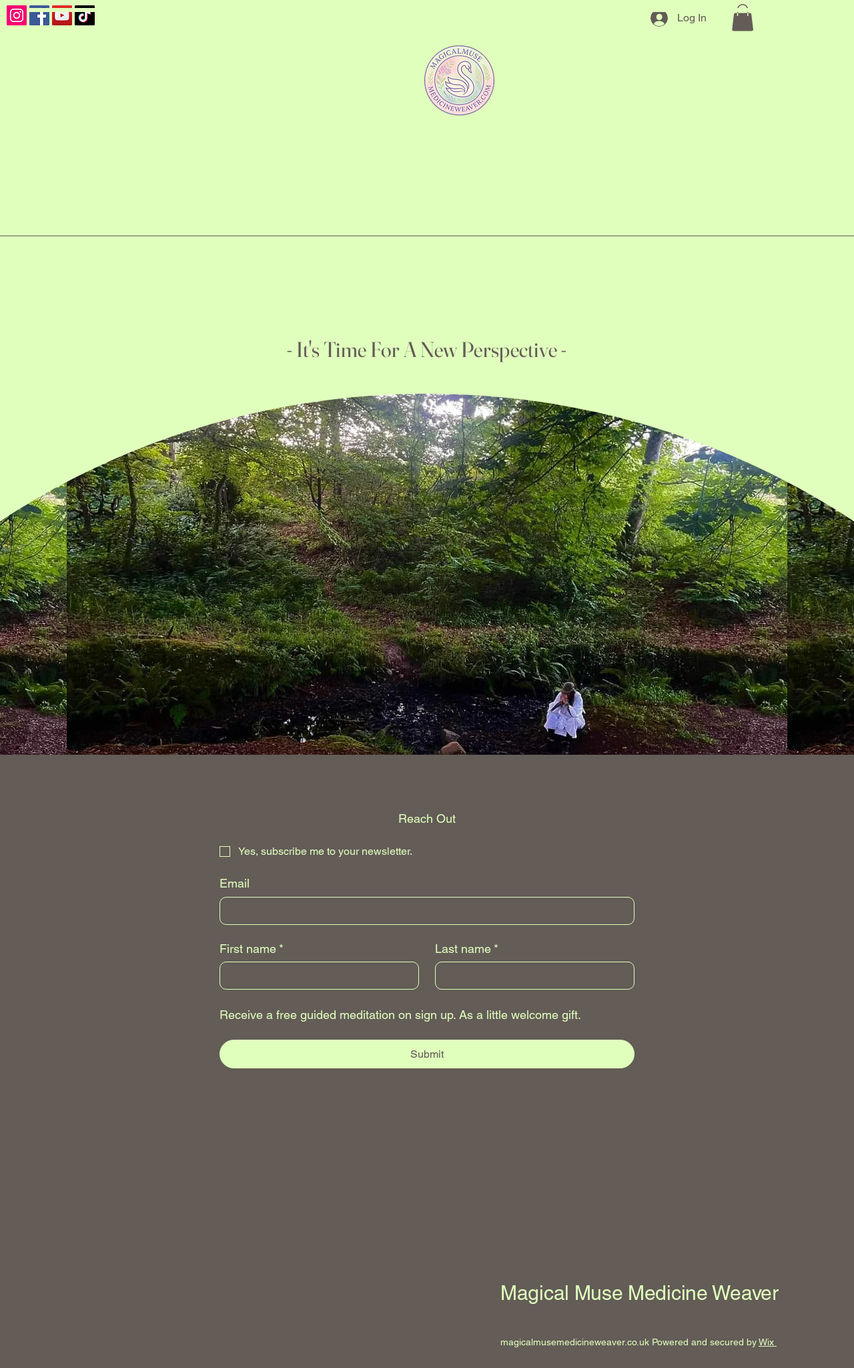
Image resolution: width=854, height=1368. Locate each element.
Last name (466, 948)
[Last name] (531, 975)
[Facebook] (39, 15)
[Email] (423, 911)
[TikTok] (85, 15)
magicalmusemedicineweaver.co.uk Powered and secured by (629, 1342)
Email (235, 883)
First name (252, 948)
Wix (766, 1342)
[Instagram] (17, 15)
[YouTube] (62, 15)
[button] (742, 17)
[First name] (315, 975)
